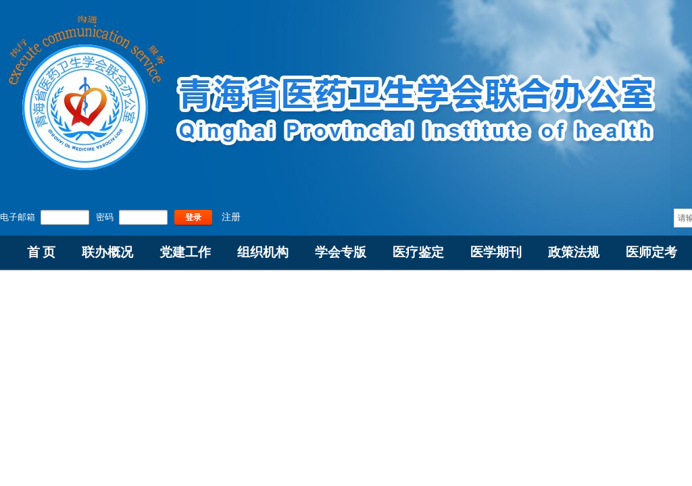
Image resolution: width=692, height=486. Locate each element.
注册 (231, 217)
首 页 (41, 252)
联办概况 (107, 252)
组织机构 (263, 252)
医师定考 (651, 252)
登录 (193, 217)
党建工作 (185, 252)
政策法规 (573, 252)
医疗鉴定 (418, 252)
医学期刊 (496, 252)
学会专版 (340, 252)
